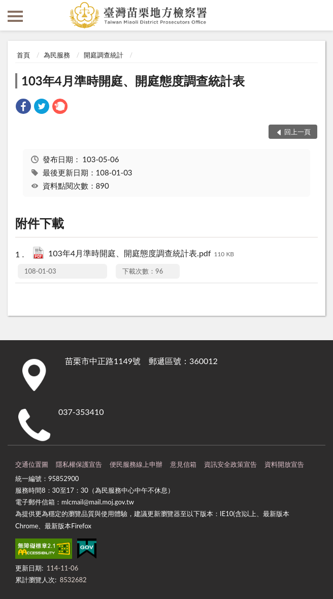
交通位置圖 (31, 464)
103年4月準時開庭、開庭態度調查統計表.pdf (141, 254)
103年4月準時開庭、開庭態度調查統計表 (133, 80)
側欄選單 (15, 16)
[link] (23, 107)
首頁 (23, 55)
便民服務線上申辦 (136, 464)
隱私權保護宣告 (79, 464)
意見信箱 (183, 464)
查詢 (318, 15)
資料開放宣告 (284, 464)
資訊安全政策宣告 (230, 464)
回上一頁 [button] (297, 132)
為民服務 (57, 55)
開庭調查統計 (103, 55)
